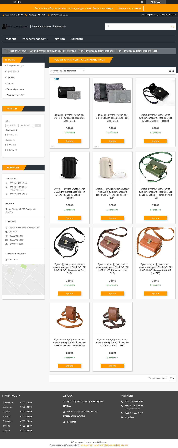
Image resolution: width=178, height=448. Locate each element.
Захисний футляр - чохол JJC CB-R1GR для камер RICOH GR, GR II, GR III (112, 118)
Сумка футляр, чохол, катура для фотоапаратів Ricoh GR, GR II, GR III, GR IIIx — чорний (155, 118)
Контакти (77, 39)
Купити (69, 141)
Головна (10, 39)
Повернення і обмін (16, 95)
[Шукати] (172, 26)
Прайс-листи (13, 71)
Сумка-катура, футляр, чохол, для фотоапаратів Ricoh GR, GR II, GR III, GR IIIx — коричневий (69, 342)
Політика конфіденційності (116, 445)
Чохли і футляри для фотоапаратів (96, 51)
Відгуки (10, 83)
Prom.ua (104, 442)
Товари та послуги (34, 39)
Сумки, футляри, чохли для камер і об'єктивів (53, 51)
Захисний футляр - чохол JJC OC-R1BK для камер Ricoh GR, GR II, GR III (69, 118)
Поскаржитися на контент (91, 445)
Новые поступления (129, 8)
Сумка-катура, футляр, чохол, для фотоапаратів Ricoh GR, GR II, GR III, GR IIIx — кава (112, 342)
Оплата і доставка (15, 89)
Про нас (60, 39)
